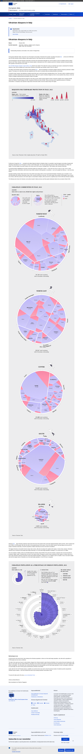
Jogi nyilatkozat (34, 710)
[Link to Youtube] (46, 703)
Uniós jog (56, 717)
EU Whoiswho (57, 723)
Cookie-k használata (35, 712)
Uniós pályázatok (57, 719)
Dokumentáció (64, 14)
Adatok (14, 14)
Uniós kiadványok (57, 724)
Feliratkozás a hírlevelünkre (37, 696)
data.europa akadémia (21, 14)
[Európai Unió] (13, 4)
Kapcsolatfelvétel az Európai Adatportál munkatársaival (39, 694)
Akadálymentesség (35, 714)
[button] (71, 4)
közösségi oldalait (64, 735)
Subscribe (65, 739)
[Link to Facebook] (40, 703)
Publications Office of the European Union (18, 699)
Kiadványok (55, 14)
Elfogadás (61, 750)
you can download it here (29, 675)
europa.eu (18, 735)
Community (47, 14)
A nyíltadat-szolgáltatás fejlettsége (35, 14)
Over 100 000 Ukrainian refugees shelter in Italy (20, 65)
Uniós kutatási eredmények (59, 721)
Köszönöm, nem (69, 750)
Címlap (10, 14)
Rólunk (71, 14)
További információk (16, 751)
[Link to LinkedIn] (33, 703)
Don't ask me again (65, 742)
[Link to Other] (33, 705)
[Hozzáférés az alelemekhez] (17, 14)
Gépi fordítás (15, 34)
